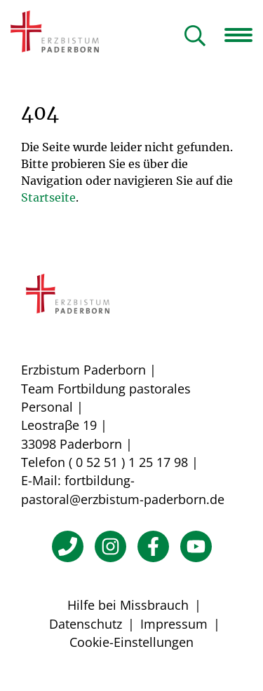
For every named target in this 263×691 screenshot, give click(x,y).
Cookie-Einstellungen (131, 642)
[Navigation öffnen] (243, 35)
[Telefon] (67, 546)
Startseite (48, 197)
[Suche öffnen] (195, 37)
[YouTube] (196, 546)
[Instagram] (110, 546)
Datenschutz (85, 623)
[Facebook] (153, 546)
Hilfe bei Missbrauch (128, 604)
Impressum (174, 623)
